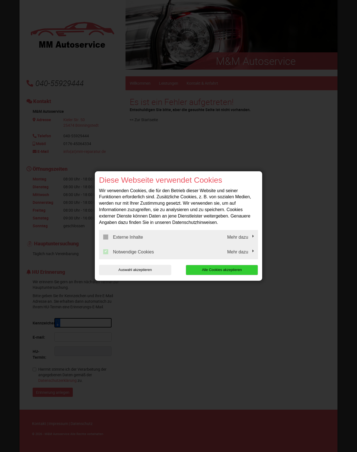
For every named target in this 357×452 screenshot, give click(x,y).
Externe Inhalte (123, 237)
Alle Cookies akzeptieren (222, 270)
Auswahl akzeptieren (134, 270)
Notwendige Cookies (128, 251)
